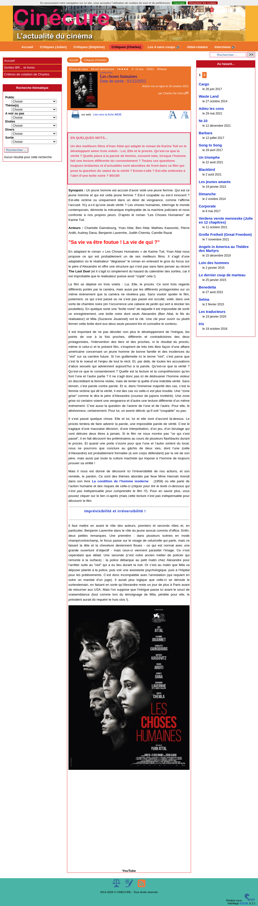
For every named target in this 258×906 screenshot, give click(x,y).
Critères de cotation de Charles (26, 74)
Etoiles (10, 121)
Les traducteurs (212, 312)
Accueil (27, 47)
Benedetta (207, 287)
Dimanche (207, 194)
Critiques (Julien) (53, 47)
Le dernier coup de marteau (222, 275)
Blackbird (207, 170)
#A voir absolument (102, 69)
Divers (10, 129)
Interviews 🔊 (225, 47)
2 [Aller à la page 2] (204, 75)
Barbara (205, 133)
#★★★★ (122, 69)
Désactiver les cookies (202, 2)
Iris (201, 324)
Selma (204, 299)
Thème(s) (12, 105)
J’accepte (179, 2)
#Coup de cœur (78, 69)
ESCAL (244, 903)
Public (9, 97)
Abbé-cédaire (197, 47)
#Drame (162, 69)
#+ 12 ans (137, 69)
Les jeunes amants (215, 182)
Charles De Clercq (174, 93)
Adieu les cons (211, 109)
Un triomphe (209, 157)
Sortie (9, 137)
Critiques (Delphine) (89, 47)
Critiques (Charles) (126, 47)
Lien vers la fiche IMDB (107, 114)
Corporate (207, 206)
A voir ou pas (14, 113)
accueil (73, 60)
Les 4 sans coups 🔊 (164, 47)
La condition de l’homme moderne (120, 481)
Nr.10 (203, 121)
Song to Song (210, 145)
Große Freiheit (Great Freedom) (225, 235)
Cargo (204, 84)
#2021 (150, 69)
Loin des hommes (214, 263)
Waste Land (209, 96)
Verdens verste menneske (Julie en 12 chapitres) (226, 220)
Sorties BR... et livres (19, 67)
